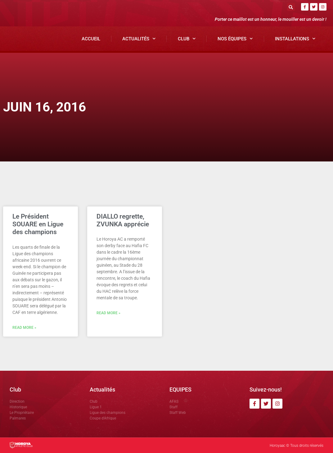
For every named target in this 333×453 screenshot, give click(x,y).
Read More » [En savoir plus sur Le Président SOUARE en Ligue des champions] (24, 327)
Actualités (139, 38)
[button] (291, 7)
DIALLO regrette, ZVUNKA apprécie (123, 220)
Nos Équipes (235, 38)
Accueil (91, 39)
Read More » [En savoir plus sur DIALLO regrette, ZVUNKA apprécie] (108, 313)
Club (187, 38)
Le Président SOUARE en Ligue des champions (37, 224)
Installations (295, 38)
